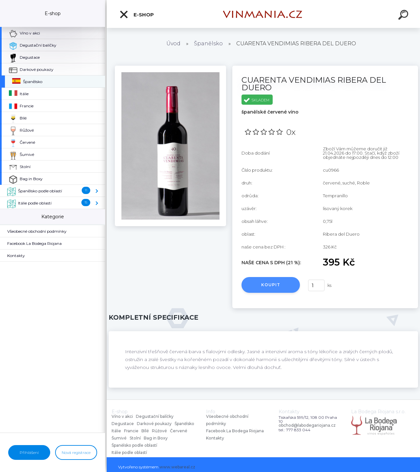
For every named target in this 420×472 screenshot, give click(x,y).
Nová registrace (76, 452)
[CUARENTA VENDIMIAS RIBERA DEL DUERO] (170, 68)
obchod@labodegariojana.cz (307, 425)
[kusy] (316, 285)
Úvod (173, 43)
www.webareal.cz (177, 466)
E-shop (136, 14)
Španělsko (208, 43)
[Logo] (263, 14)
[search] (404, 15)
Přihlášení (29, 452)
